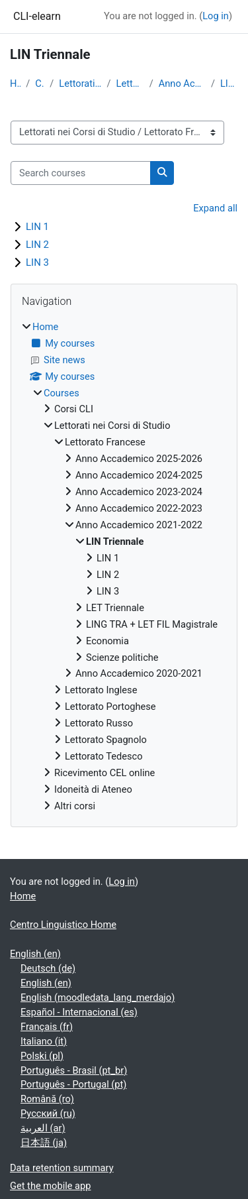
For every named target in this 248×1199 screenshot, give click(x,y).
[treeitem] (124, 567)
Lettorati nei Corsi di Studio (80, 83)
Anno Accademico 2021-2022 (182, 83)
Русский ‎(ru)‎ (48, 1113)
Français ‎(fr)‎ (47, 1027)
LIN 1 (37, 227)
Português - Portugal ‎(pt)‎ (73, 1084)
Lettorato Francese (130, 83)
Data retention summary (62, 1168)
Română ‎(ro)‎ (47, 1099)
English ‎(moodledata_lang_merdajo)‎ (98, 997)
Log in (215, 16)
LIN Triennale (229, 83)
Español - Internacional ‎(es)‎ (79, 1012)
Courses (39, 83)
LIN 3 (37, 262)
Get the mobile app (50, 1186)
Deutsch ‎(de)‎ (48, 968)
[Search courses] (81, 173)
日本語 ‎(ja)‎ (44, 1143)
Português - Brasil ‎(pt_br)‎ (74, 1070)
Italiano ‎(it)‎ (44, 1041)
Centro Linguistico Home (63, 925)
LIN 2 (37, 245)
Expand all (215, 208)
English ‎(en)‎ (35, 954)
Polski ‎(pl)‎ (42, 1056)
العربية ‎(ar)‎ (43, 1128)
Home (15, 83)
